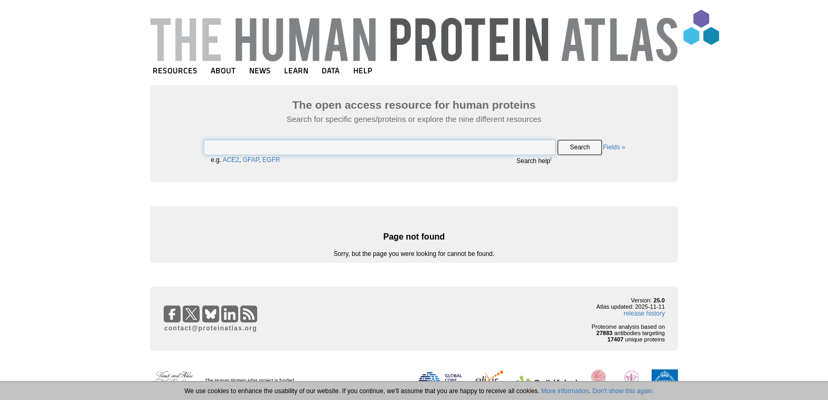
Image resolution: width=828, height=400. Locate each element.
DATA (331, 70)
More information (565, 391)
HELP (362, 70)
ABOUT (223, 70)
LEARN (296, 70)
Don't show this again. (623, 391)
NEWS (260, 70)
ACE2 (231, 160)
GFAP (251, 160)
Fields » (614, 147)
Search (580, 147)
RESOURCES (175, 70)
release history (644, 313)
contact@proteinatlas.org (210, 328)
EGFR (271, 160)
